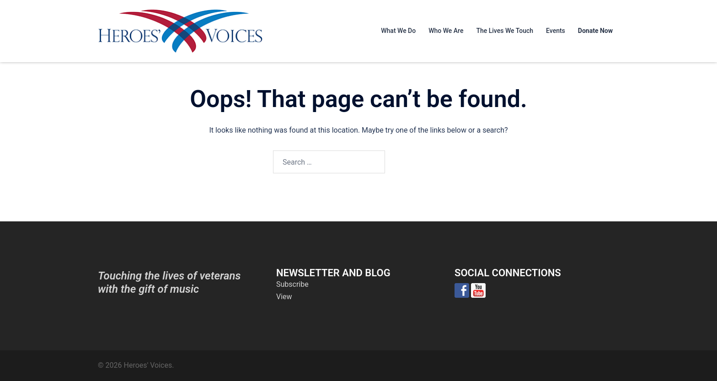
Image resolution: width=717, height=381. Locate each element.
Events (555, 30)
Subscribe (292, 284)
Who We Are (445, 30)
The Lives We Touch (504, 30)
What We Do (398, 30)
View (284, 296)
